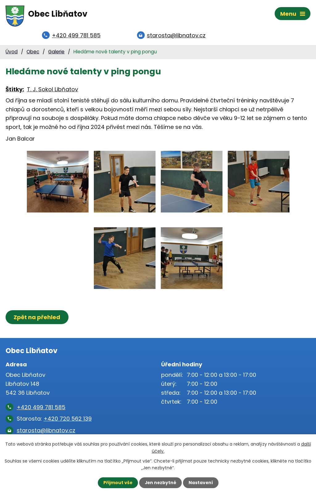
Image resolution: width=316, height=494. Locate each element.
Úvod (12, 53)
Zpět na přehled (37, 318)
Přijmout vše (117, 483)
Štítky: (15, 90)
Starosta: (54, 420)
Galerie (56, 53)
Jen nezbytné (160, 483)
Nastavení (201, 483)
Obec (33, 53)
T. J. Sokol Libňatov (52, 90)
